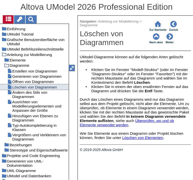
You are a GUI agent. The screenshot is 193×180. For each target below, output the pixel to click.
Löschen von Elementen (142, 138)
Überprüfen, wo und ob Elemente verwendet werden (127, 122)
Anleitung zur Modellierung (118, 21)
